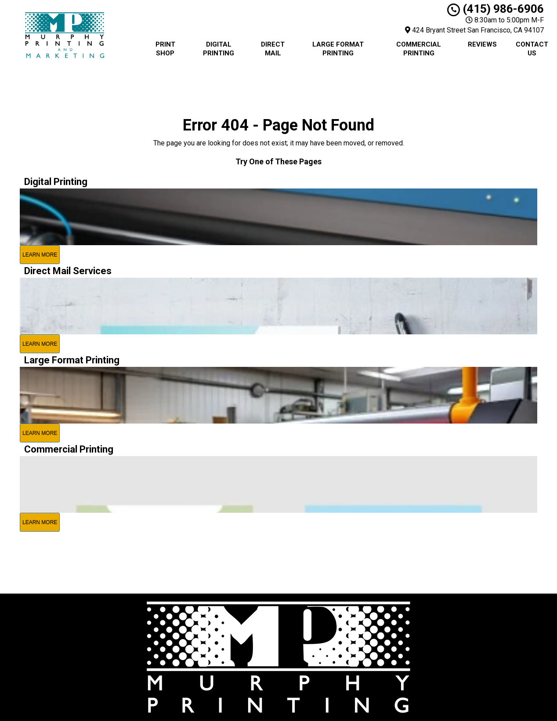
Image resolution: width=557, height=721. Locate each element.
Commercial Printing (418, 48)
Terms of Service (334, 637)
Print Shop (165, 48)
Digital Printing (218, 48)
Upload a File (327, 657)
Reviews (482, 44)
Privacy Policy (329, 627)
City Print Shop (330, 617)
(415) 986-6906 (495, 8)
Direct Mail (273, 48)
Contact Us (532, 48)
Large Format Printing (338, 48)
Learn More (39, 255)
